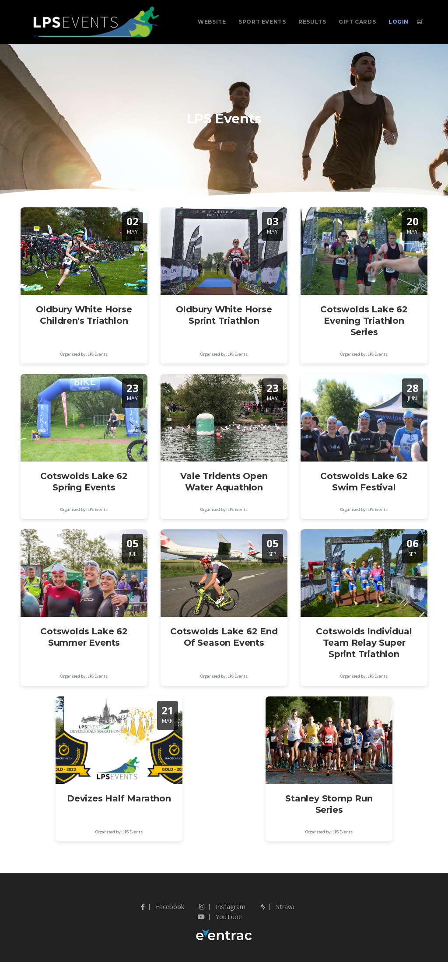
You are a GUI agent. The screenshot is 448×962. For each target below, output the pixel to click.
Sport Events (262, 21)
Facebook (162, 907)
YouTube (220, 917)
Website (212, 21)
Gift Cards (357, 21)
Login (398, 21)
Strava (277, 907)
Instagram (222, 907)
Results (312, 21)
